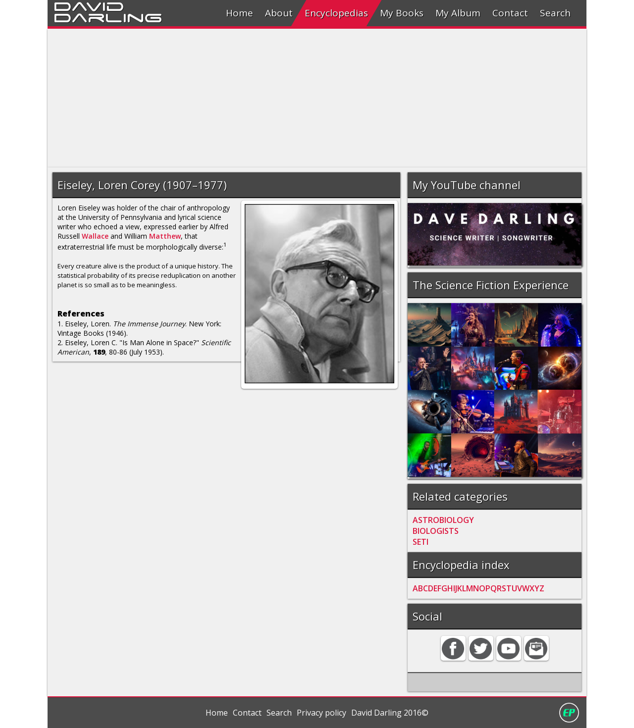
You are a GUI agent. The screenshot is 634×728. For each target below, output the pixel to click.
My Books (401, 12)
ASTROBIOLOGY (443, 520)
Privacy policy (321, 712)
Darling (107, 16)
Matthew (165, 236)
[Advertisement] (317, 98)
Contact (510, 12)
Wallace (95, 236)
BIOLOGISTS (436, 530)
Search (555, 12)
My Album (457, 12)
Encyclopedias (336, 12)
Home (239, 12)
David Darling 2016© (389, 712)
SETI (420, 541)
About (279, 12)
